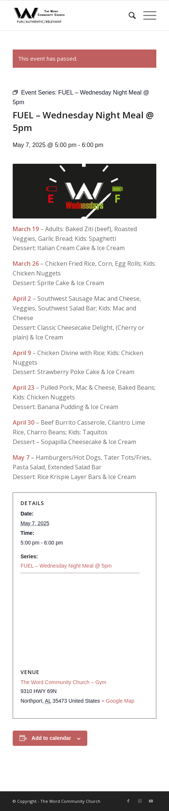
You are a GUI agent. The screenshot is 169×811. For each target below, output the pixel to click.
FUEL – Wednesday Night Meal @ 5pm (66, 566)
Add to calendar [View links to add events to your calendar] (51, 738)
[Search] (128, 15)
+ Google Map (117, 701)
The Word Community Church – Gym (63, 682)
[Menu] (146, 15)
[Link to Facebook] (128, 801)
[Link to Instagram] (139, 801)
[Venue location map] (84, 622)
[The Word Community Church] (70, 15)
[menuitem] (128, 15)
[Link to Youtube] (150, 801)
